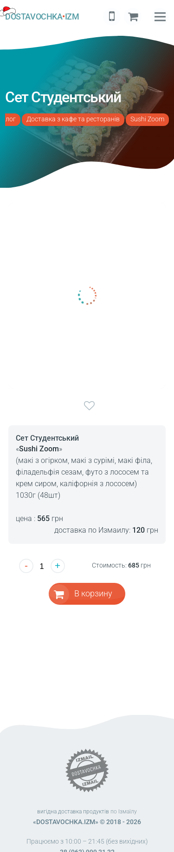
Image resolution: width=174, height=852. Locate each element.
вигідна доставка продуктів (73, 811)
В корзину (93, 593)
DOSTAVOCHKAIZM (42, 16)
